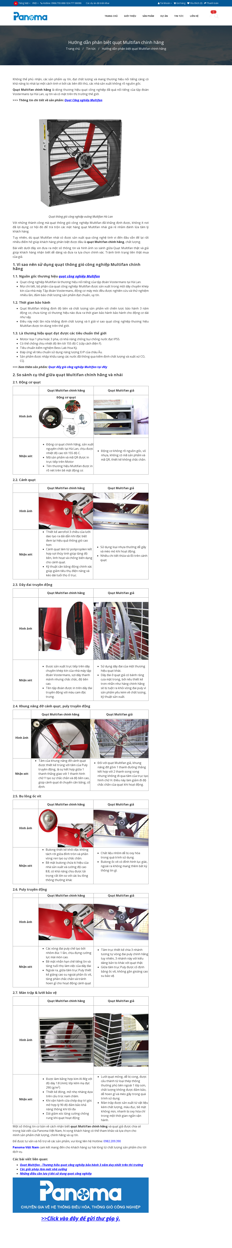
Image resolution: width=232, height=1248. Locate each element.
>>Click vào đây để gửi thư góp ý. (80, 1218)
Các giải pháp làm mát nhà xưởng (43, 1169)
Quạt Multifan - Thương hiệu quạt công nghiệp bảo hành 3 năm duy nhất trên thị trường (81, 1165)
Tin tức (91, 49)
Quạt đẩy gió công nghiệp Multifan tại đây (77, 367)
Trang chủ (73, 49)
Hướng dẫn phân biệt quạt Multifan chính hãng (134, 49)
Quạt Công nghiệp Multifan (83, 100)
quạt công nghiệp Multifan (79, 276)
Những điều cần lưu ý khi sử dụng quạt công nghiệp (56, 1174)
